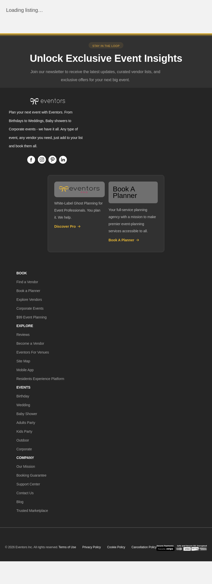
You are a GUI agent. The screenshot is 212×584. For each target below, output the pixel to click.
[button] (27, 282)
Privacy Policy (91, 547)
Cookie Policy (116, 547)
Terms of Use (67, 547)
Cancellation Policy (144, 547)
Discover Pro (67, 226)
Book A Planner (124, 240)
